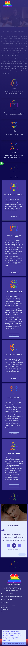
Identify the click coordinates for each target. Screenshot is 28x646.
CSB (14, 545)
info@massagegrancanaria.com (14, 596)
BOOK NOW (14, 216)
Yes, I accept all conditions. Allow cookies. (14, 643)
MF (19, 545)
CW (9, 545)
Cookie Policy (4, 607)
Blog (2, 611)
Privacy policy (4, 609)
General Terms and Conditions (8, 605)
